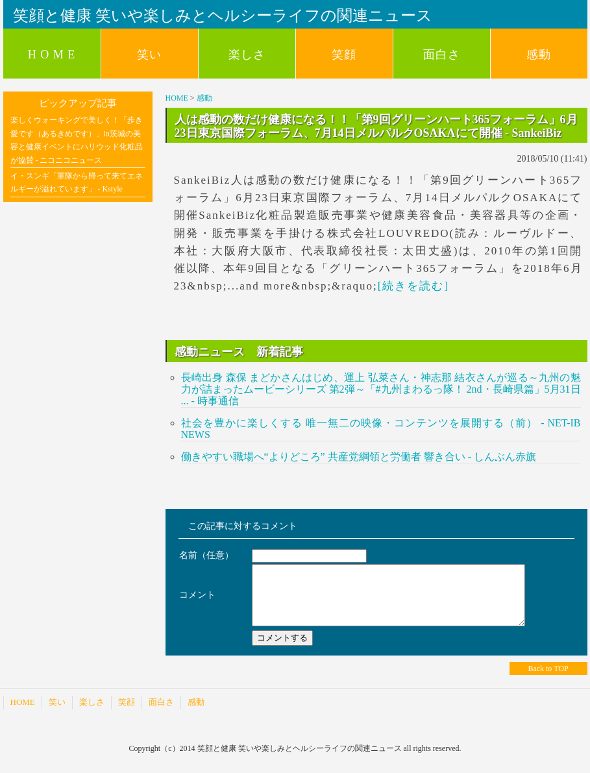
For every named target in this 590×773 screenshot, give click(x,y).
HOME (177, 98)
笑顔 (344, 54)
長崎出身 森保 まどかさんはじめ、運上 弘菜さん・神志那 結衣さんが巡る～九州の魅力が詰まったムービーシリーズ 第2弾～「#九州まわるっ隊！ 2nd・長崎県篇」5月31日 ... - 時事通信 (381, 389)
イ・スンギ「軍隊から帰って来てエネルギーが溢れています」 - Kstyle (76, 182)
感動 (538, 54)
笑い (149, 54)
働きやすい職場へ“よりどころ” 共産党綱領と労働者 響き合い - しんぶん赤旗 (359, 456)
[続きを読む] (413, 286)
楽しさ (246, 54)
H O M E (52, 54)
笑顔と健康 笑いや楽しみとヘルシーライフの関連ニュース (222, 15)
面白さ (441, 54)
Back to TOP (548, 680)
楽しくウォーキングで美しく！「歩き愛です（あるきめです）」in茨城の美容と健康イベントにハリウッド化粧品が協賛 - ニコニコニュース (76, 140)
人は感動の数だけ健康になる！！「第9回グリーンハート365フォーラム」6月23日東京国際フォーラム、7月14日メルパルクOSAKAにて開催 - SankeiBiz (376, 126)
